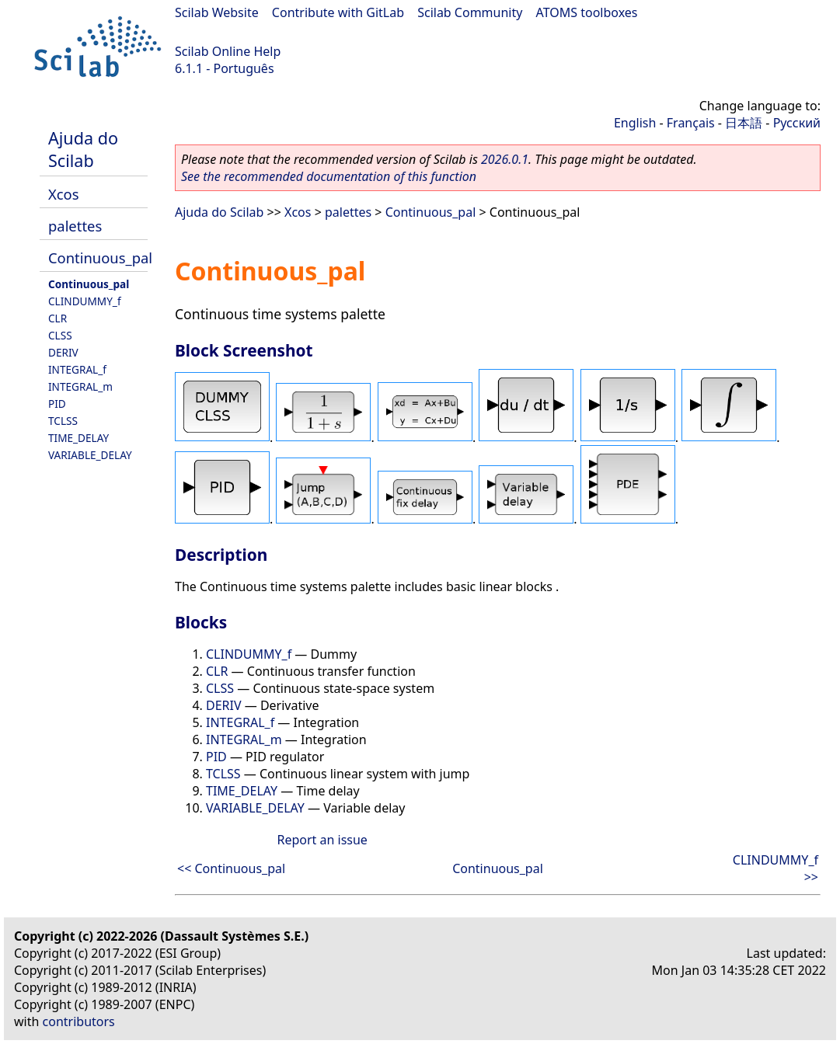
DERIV (63, 352)
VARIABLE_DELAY (90, 454)
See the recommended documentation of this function (328, 176)
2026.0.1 (504, 159)
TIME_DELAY (78, 437)
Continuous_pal (100, 257)
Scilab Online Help (228, 51)
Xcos (63, 194)
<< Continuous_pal (231, 868)
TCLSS (63, 420)
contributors (79, 1021)
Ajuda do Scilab (83, 149)
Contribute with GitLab (338, 12)
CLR (57, 318)
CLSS (60, 335)
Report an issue (322, 839)
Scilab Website (217, 12)
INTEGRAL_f (77, 369)
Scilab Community (469, 12)
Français (691, 122)
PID (57, 403)
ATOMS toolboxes (587, 12)
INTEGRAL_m (80, 386)
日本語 (743, 122)
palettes (75, 225)
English (635, 122)
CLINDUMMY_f (84, 301)
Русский (797, 122)
